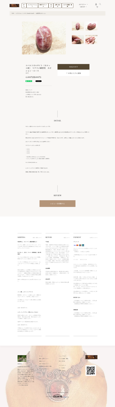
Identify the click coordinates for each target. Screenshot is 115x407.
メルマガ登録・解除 (67, 5)
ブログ (51, 5)
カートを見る (62, 368)
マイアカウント (62, 365)
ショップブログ (62, 356)
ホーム (24, 5)
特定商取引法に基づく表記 (32, 92)
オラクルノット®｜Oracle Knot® (25, 13)
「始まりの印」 (60, 137)
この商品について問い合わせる (33, 94)
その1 (28, 149)
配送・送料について (43, 358)
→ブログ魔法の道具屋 (23, 385)
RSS (60, 361)
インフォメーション (32, 5)
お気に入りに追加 (73, 73)
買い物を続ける (29, 96)
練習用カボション (41, 13)
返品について (29, 90)
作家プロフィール (43, 5)
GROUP (82, 7)
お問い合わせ (57, 5)
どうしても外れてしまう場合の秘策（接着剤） (38, 158)
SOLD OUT (73, 67)
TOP (13, 13)
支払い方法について (43, 363)
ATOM (63, 361)
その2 (28, 151)
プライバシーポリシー (44, 369)
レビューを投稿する (57, 203)
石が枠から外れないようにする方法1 (36, 156)
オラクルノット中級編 (45, 137)
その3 (28, 153)
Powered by (57, 396)
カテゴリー (82, 4)
